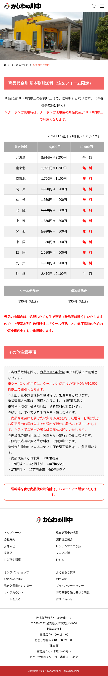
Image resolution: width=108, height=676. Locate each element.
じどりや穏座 (12, 559)
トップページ (12, 532)
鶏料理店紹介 (64, 539)
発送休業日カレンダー (18, 585)
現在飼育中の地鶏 (67, 532)
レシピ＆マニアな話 (68, 546)
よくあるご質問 (66, 572)
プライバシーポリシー (70, 585)
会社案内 (9, 539)
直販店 (8, 552)
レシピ (60, 559)
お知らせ (9, 546)
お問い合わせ (64, 599)
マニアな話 (63, 552)
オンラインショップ (16, 572)
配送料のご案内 (14, 578)
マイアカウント (14, 592)
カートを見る (12, 599)
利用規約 (61, 578)
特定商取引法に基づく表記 (72, 592)
